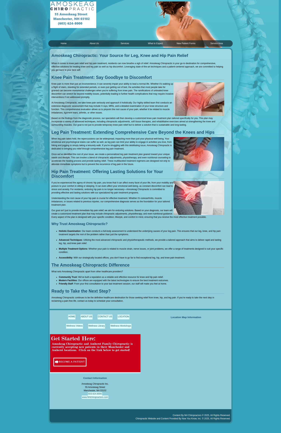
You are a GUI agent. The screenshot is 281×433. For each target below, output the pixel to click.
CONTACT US (105, 316)
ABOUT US (86, 316)
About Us (94, 43)
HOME (71, 316)
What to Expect (155, 43)
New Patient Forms (186, 43)
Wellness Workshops (120, 326)
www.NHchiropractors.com (95, 397)
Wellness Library (97, 326)
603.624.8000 (95, 394)
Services (125, 43)
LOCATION (123, 316)
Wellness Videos (74, 326)
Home (64, 43)
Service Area (216, 43)
